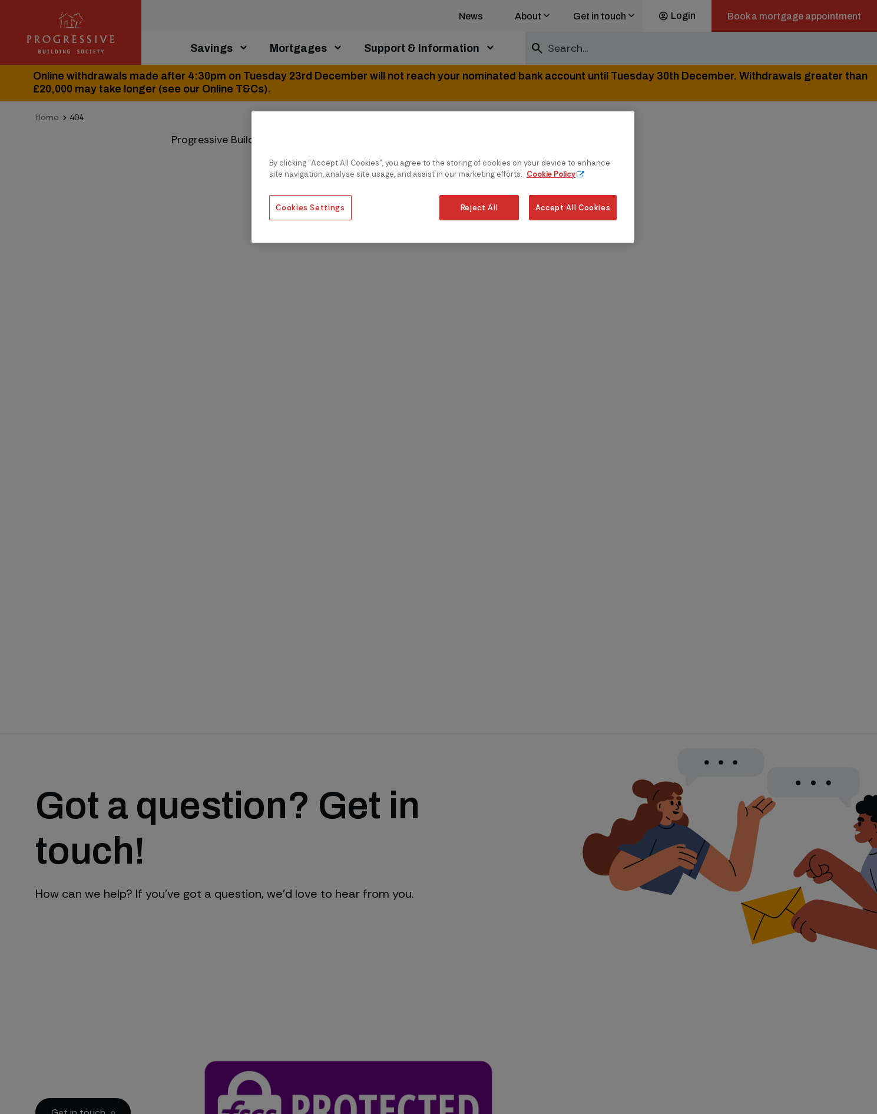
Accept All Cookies (573, 208)
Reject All (479, 208)
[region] (442, 177)
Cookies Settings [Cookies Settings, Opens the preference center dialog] (310, 208)
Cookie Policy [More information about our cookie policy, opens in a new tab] (551, 174)
